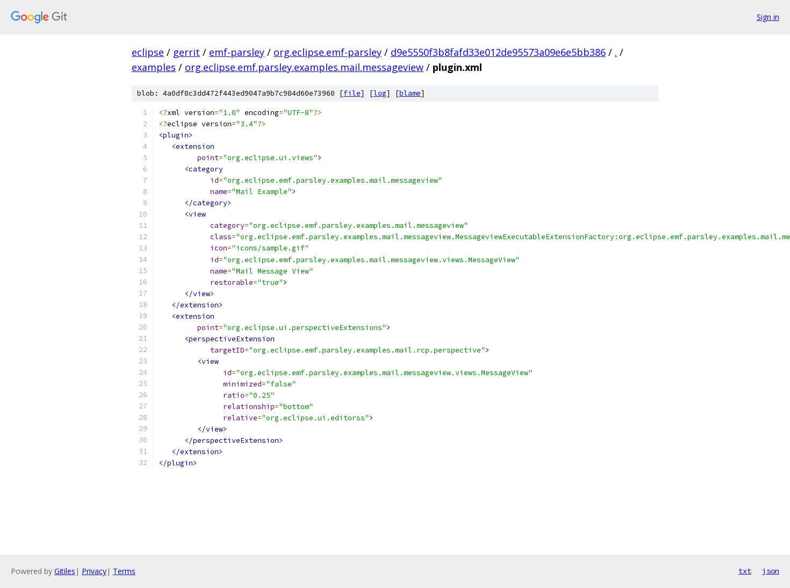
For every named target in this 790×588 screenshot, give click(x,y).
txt (744, 571)
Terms (124, 571)
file (352, 93)
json (770, 571)
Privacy (94, 571)
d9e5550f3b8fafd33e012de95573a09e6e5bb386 (498, 52)
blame (410, 93)
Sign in (768, 17)
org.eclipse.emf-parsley (328, 52)
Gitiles (64, 571)
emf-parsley (236, 52)
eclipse (148, 52)
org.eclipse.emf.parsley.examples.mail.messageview (304, 67)
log (380, 93)
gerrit (186, 52)
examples (154, 67)
